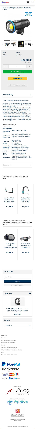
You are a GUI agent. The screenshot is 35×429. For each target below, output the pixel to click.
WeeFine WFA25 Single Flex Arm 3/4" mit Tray (25, 199)
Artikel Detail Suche (17, 285)
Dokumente (7, 165)
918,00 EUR (17, 314)
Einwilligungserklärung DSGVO (8, 340)
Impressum (4, 338)
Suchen (17, 281)
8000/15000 (22, 100)
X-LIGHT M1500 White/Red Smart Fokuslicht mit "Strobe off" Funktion (25, 245)
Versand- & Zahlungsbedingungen (9, 347)
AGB (2, 352)
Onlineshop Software (12, 426)
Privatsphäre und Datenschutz (8, 342)
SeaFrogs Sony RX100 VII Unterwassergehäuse (10, 245)
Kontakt (3, 345)
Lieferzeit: (5, 55)
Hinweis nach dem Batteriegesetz (9, 354)
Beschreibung (8, 95)
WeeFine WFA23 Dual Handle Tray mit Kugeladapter (9, 199)
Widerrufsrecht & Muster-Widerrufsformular (11, 350)
